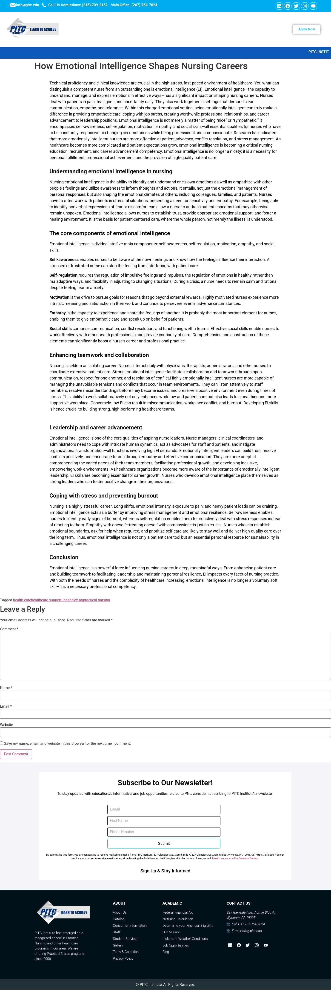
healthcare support (46, 600)
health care (22, 600)
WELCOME (105, 29)
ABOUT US (134, 29)
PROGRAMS (164, 29)
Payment (244, 29)
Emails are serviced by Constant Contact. (235, 858)
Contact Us (216, 29)
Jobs (65, 600)
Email (6, 707)
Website (6, 725)
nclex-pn (76, 600)
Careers (190, 29)
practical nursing (96, 600)
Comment (9, 629)
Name (6, 688)
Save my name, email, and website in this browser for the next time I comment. (67, 744)
